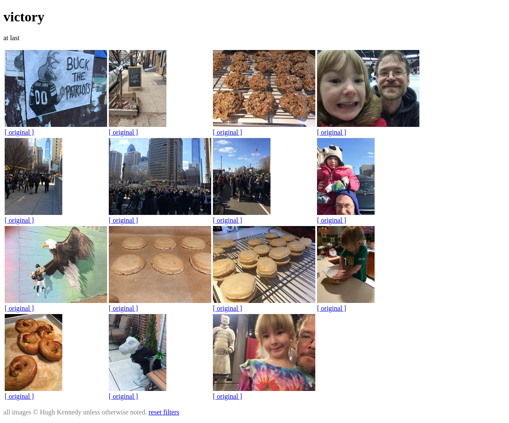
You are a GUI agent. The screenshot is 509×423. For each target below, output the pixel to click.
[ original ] (19, 132)
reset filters (164, 412)
